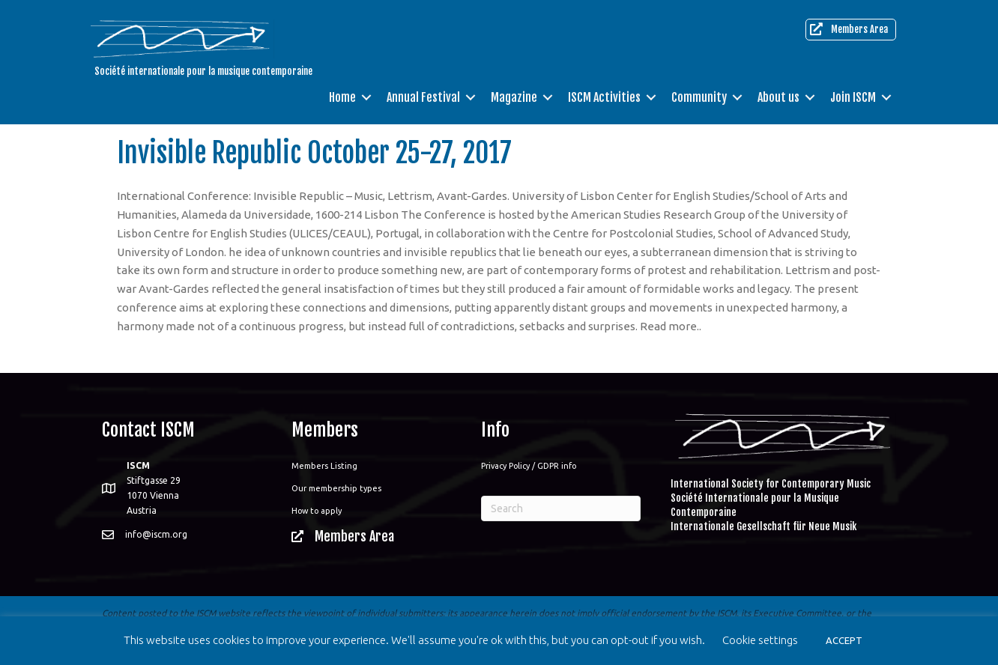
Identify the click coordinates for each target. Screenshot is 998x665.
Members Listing (324, 465)
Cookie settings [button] (760, 640)
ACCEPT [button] (844, 640)
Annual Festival (423, 97)
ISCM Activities (604, 97)
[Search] (561, 508)
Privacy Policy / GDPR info (528, 465)
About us (778, 97)
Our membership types (336, 488)
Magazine (514, 97)
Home (342, 97)
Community (699, 97)
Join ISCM (853, 97)
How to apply (316, 510)
